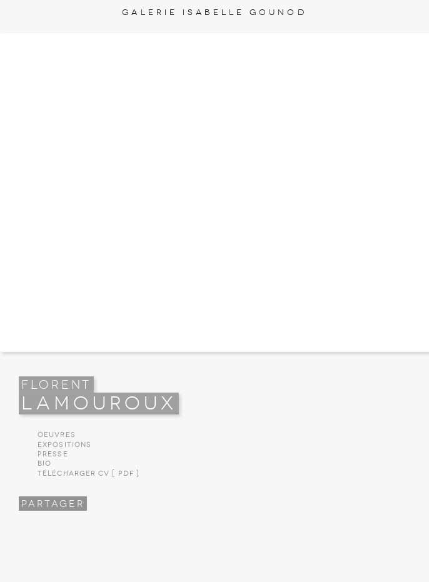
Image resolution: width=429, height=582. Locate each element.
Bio (44, 463)
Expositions (64, 444)
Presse (53, 454)
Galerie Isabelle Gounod (214, 12)
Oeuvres (57, 434)
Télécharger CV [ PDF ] (88, 473)
